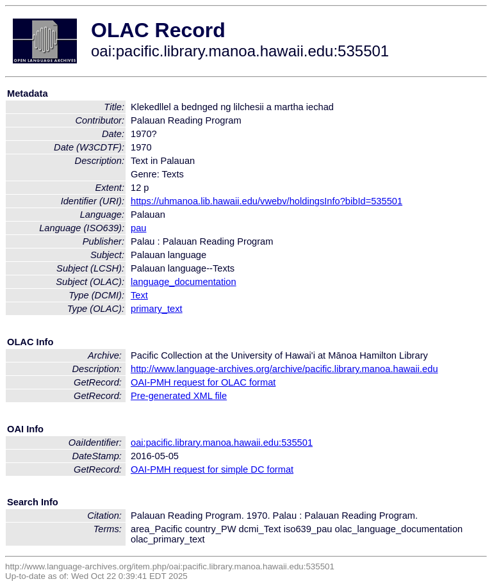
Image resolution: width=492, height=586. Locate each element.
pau (138, 228)
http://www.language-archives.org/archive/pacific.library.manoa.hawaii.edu (284, 369)
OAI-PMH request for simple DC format (212, 469)
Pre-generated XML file (179, 396)
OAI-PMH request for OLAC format (203, 382)
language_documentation (183, 282)
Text (139, 295)
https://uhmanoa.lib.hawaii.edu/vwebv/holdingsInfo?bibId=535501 (266, 201)
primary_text (157, 309)
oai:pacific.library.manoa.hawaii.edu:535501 (222, 442)
